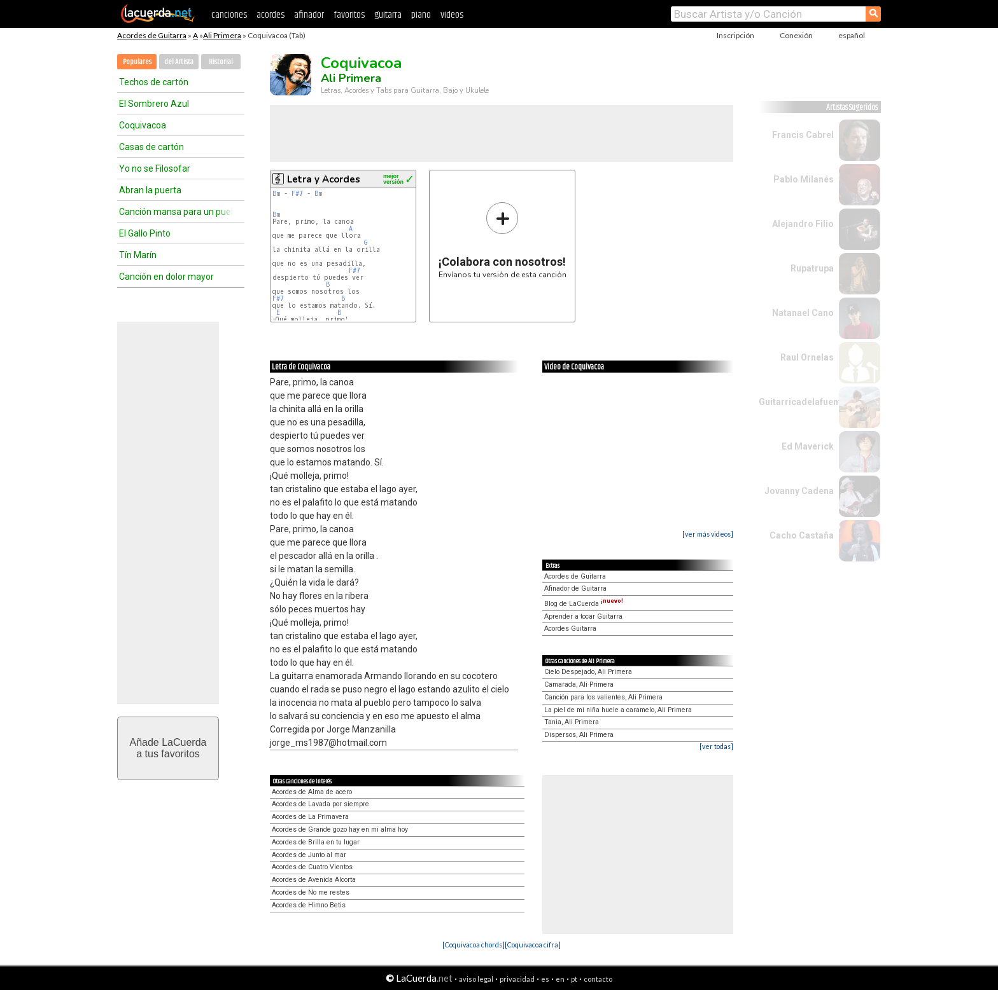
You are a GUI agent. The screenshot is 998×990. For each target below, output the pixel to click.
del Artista (178, 62)
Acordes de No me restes (310, 892)
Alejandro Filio (803, 224)
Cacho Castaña (802, 535)
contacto (598, 979)
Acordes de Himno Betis (309, 905)
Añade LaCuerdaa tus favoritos (168, 748)
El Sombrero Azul (154, 104)
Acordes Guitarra (570, 628)
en (560, 979)
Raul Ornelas (807, 357)
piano (421, 15)
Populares (137, 62)
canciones (229, 15)
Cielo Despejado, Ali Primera (588, 672)
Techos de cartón (153, 82)
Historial (221, 62)
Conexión (796, 35)
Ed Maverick (808, 446)
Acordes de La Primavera (310, 817)
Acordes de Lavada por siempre (320, 804)
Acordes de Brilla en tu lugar (316, 842)
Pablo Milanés (803, 179)
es (545, 979)
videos (451, 15)
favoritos (349, 15)
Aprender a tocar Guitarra (583, 616)
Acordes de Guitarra (151, 35)
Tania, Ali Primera (571, 722)
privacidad (517, 979)
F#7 (297, 193)
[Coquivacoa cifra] (533, 944)
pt (574, 979)
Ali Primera (222, 35)
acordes (271, 15)
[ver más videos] (707, 534)
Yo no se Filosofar (154, 168)
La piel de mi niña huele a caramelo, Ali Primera (618, 710)
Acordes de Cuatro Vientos (312, 867)
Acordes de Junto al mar (309, 855)
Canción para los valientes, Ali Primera (603, 697)
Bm (276, 193)
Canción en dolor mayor (166, 277)
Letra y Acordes (323, 179)
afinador (309, 15)
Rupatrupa (812, 268)
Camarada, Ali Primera (579, 684)
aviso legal (476, 979)
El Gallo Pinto (145, 233)
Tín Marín (138, 255)
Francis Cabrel (803, 135)
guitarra (388, 15)
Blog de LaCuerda (583, 604)
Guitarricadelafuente (803, 402)
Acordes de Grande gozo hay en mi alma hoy (340, 829)
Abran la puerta (150, 190)
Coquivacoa (142, 125)
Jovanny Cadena (799, 491)
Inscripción (735, 35)
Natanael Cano (803, 313)
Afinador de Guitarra (575, 588)
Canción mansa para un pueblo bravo (176, 212)
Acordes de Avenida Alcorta (314, 880)
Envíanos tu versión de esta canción (502, 240)
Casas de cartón (151, 147)
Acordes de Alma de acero (312, 792)
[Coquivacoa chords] (473, 944)
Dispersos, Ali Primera (579, 735)
